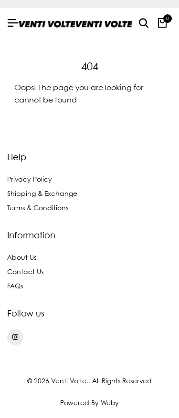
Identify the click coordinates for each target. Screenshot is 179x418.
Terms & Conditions (37, 208)
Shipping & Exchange (42, 194)
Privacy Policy (29, 179)
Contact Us (25, 272)
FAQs (15, 286)
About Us (21, 258)
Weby (110, 403)
